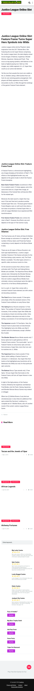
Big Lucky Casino (17, 550)
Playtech (5, 414)
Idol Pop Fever (12, 629)
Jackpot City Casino (18, 598)
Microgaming (6, 481)
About (25, 685)
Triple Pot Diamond (13, 647)
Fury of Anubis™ (12, 612)
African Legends (8, 486)
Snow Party (11, 638)
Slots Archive (6, 13)
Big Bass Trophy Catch (14, 620)
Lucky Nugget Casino (19, 574)
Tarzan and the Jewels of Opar (14, 451)
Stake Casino (16, 586)
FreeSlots (21, 682)
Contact (20, 685)
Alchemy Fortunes (9, 525)
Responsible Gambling (17, 687)
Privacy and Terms (11, 685)
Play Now (11, 615)
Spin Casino (15, 562)
